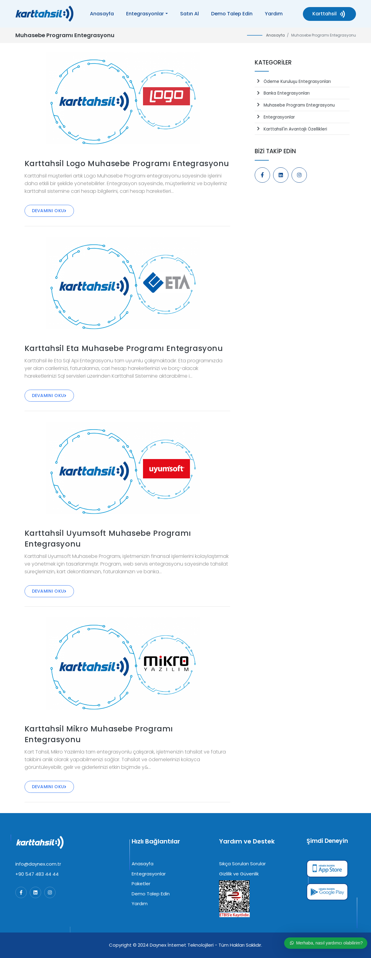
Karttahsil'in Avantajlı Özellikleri (291, 129)
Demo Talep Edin (232, 13)
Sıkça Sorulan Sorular (242, 863)
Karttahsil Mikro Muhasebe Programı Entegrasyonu (99, 734)
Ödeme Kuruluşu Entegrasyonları (293, 81)
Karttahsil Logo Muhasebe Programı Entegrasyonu (127, 163)
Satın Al (189, 13)
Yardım (274, 13)
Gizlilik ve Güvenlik (239, 873)
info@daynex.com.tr (38, 864)
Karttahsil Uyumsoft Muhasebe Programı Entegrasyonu (108, 538)
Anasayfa (102, 13)
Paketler (141, 883)
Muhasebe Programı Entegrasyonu (295, 105)
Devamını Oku (49, 211)
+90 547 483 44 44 (37, 874)
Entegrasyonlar (275, 117)
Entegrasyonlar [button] (145, 13)
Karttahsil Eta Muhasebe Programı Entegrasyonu (124, 348)
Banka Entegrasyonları (282, 93)
